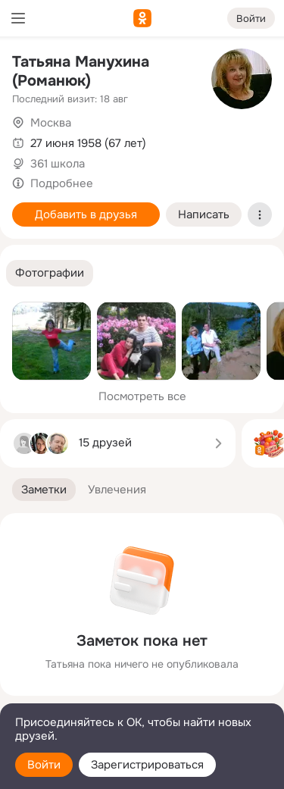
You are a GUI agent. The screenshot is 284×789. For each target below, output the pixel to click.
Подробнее (61, 183)
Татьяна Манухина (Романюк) (80, 71)
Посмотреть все (142, 396)
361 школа (57, 163)
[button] (49, 273)
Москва (50, 122)
